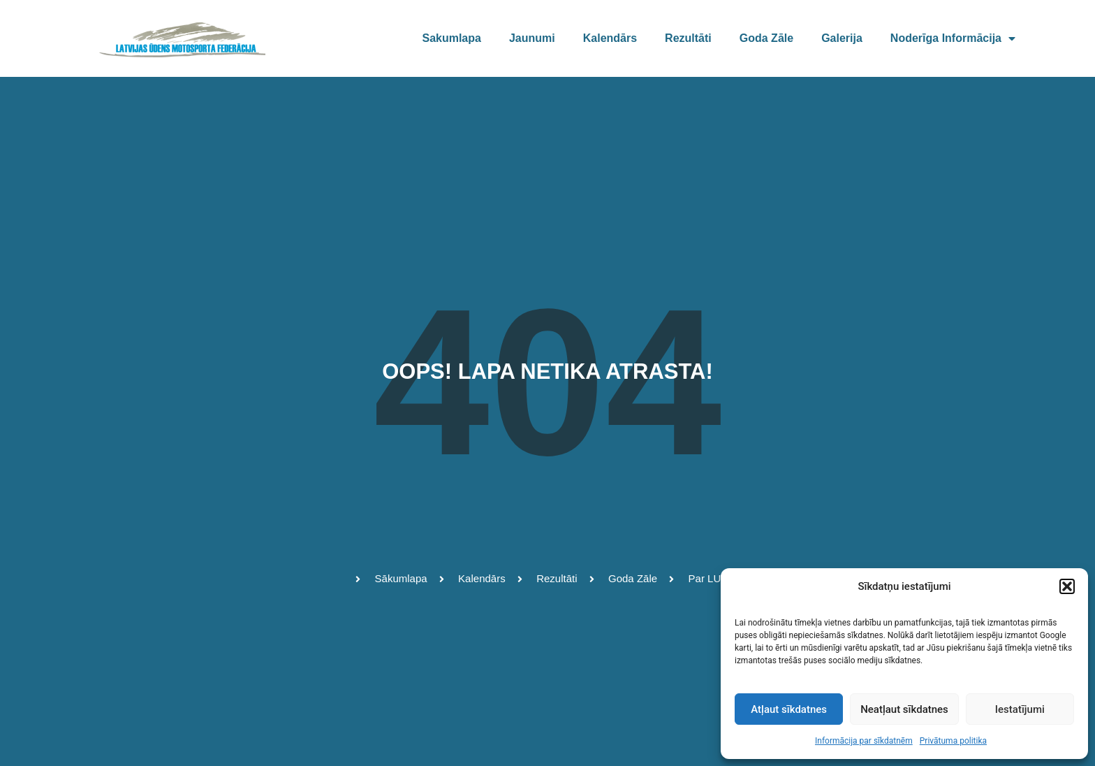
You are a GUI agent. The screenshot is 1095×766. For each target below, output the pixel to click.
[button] (1067, 586)
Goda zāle (766, 38)
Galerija (841, 38)
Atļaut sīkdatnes (789, 709)
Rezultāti (688, 38)
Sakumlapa (451, 38)
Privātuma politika (953, 741)
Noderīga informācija (952, 38)
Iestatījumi (1020, 709)
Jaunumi (532, 38)
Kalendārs (610, 38)
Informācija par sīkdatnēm (864, 741)
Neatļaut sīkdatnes (904, 709)
